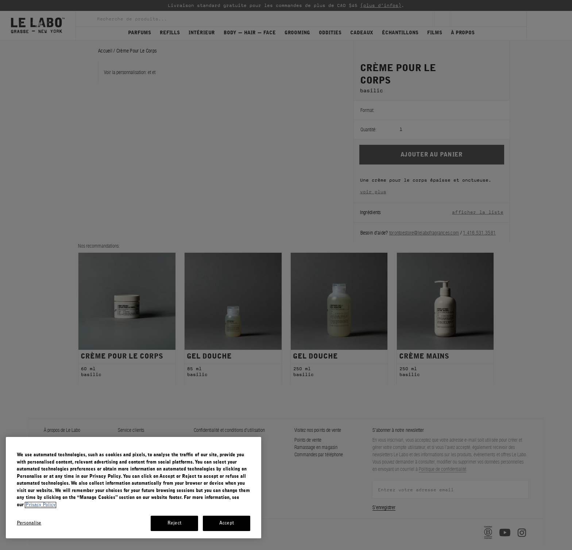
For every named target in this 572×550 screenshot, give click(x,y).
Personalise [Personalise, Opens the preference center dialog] (29, 523)
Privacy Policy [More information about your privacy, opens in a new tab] (40, 505)
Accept (226, 523)
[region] (133, 487)
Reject (174, 523)
